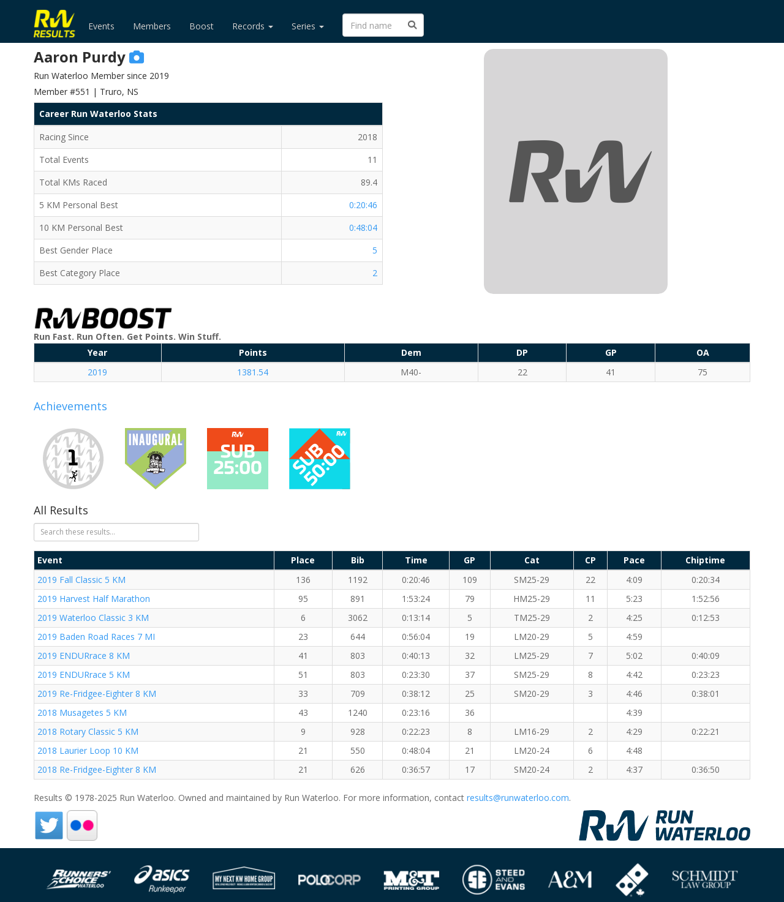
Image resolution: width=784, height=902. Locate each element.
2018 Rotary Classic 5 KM (87, 731)
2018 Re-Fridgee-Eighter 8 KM (96, 769)
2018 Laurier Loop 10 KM (87, 750)
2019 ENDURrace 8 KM (83, 655)
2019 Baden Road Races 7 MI (96, 636)
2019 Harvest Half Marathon (93, 598)
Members (152, 26)
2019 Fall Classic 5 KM (81, 579)
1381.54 (252, 372)
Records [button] (252, 26)
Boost (201, 26)
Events (101, 26)
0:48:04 (363, 227)
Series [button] (308, 26)
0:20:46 (363, 205)
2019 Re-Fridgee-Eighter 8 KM (96, 693)
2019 (97, 372)
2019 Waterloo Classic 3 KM (93, 617)
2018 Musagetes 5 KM (82, 712)
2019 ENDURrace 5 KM (83, 674)
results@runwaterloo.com (518, 797)
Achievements (70, 406)
